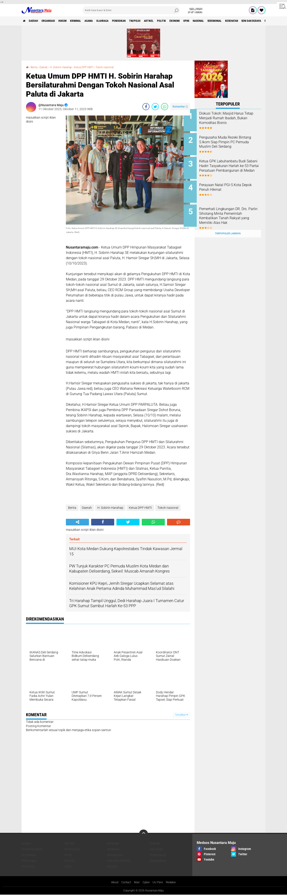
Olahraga (123, 21)
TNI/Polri (164, 21)
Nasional (244, 21)
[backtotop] (143, 833)
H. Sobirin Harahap (67, 67)
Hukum (74, 21)
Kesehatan (72, 849)
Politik (197, 21)
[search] (131, 10)
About (112, 882)
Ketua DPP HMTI (93, 67)
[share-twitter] (155, 106)
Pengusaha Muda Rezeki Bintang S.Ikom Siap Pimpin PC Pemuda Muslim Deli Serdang (232, 143)
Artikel (181, 21)
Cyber (147, 882)
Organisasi (55, 21)
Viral (68, 866)
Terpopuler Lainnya (228, 224)
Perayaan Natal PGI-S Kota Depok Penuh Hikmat (231, 183)
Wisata (112, 866)
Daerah (37, 21)
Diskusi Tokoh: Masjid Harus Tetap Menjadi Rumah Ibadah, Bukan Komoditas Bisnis (233, 118)
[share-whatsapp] (164, 106)
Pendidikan (144, 21)
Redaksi (173, 882)
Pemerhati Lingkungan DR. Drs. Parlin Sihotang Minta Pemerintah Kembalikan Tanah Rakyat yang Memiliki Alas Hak (232, 212)
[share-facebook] (145, 106)
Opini (228, 21)
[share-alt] (77, 522)
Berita (35, 67)
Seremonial (264, 21)
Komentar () (180, 106)
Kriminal (90, 21)
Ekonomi (213, 21)
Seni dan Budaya (118, 861)
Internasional (32, 849)
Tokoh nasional (117, 67)
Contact (125, 882)
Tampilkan (181, 714)
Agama (106, 21)
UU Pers (159, 882)
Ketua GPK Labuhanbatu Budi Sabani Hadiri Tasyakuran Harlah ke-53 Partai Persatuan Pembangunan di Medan (233, 165)
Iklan (137, 882)
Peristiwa (29, 861)
